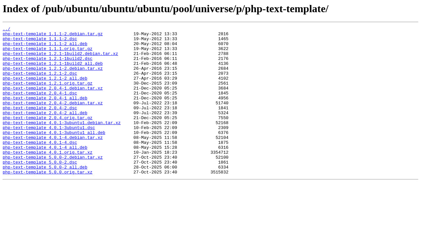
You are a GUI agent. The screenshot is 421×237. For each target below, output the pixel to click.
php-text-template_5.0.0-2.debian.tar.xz (53, 184)
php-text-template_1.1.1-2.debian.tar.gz (53, 36)
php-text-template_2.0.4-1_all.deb (45, 113)
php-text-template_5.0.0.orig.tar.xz (47, 201)
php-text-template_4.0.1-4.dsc (40, 166)
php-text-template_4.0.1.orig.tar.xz (47, 178)
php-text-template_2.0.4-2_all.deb (45, 130)
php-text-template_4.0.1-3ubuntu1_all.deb (54, 154)
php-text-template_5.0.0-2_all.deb (45, 195)
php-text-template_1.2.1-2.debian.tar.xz (53, 77)
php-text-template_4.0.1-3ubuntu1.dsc (49, 148)
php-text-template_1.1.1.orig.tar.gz (47, 53)
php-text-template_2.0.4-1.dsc (40, 107)
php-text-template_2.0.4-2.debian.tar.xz (53, 118)
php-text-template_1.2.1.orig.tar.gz (47, 95)
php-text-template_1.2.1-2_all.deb (45, 89)
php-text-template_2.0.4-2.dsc (40, 124)
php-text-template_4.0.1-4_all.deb (45, 172)
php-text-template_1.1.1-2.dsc (40, 41)
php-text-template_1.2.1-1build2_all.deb (53, 71)
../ (6, 30)
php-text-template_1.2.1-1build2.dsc (47, 65)
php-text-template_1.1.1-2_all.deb (45, 47)
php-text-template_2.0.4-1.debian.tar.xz (53, 101)
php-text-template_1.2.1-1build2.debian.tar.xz (60, 59)
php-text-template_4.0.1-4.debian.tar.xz (53, 160)
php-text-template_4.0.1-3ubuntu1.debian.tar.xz (62, 142)
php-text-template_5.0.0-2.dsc (40, 190)
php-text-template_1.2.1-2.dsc (40, 83)
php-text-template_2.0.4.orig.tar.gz (47, 136)
